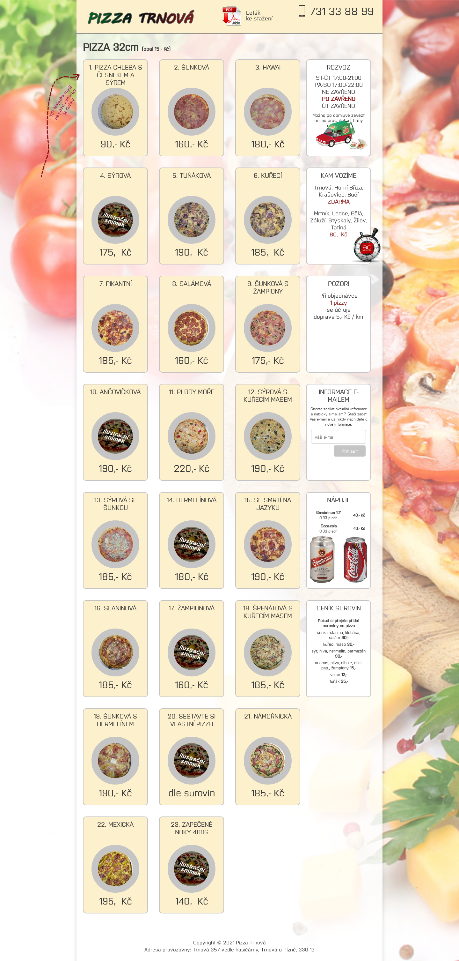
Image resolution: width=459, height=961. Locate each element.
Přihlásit (350, 451)
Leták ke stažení (259, 15)
